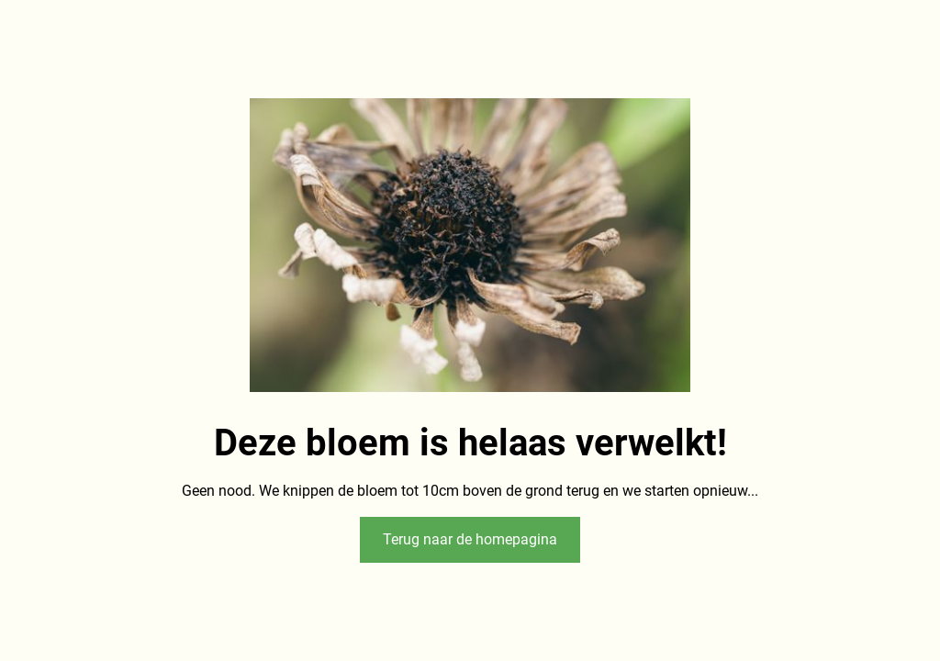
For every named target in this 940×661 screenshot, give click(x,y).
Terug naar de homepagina (470, 539)
